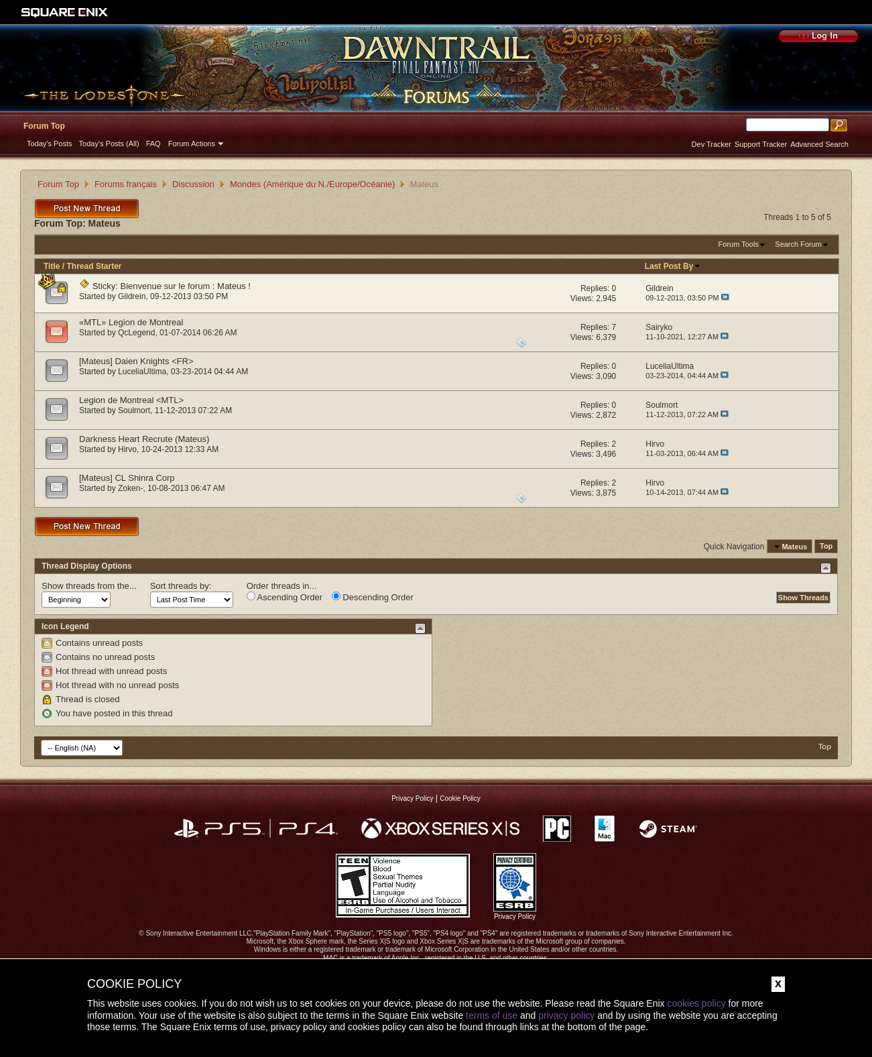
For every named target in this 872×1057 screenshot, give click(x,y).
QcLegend (136, 332)
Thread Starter (93, 266)
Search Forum (798, 244)
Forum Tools (739, 244)
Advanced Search (819, 144)
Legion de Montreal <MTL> (131, 400)
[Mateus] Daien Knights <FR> (136, 361)
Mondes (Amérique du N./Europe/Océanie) (312, 184)
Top (826, 547)
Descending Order (373, 597)
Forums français (126, 184)
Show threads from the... (89, 586)
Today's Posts (49, 144)
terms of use (491, 1015)
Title (52, 266)
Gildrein (131, 296)
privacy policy (566, 1015)
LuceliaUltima (142, 371)
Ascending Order (284, 597)
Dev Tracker (711, 144)
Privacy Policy (412, 798)
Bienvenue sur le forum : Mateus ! (186, 286)
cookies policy (696, 1003)
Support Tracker (761, 144)
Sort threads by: (181, 586)
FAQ (153, 144)
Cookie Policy (460, 798)
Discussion (193, 184)
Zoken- (130, 488)
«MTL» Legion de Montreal (131, 322)
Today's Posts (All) (109, 144)
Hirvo (127, 449)
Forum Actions (191, 144)
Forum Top (44, 126)
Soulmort (134, 410)
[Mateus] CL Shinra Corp (127, 478)
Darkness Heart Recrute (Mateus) (144, 439)
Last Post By (673, 266)
